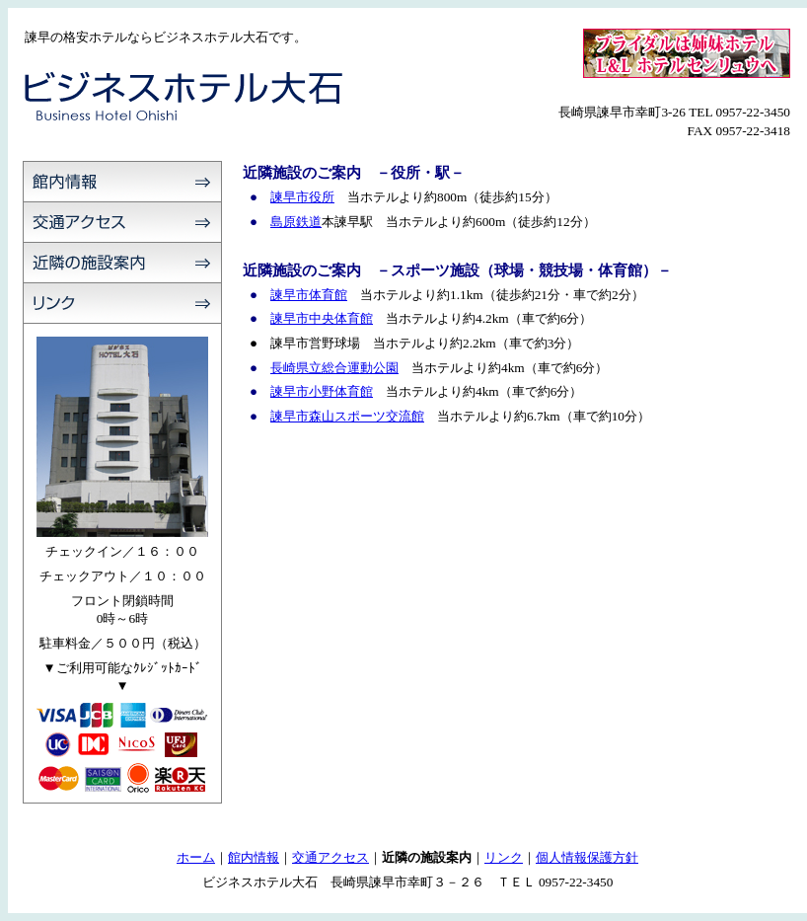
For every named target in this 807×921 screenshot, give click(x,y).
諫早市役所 (302, 197)
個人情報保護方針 (587, 857)
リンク (503, 857)
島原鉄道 (296, 221)
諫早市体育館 (308, 294)
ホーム (196, 857)
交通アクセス (330, 857)
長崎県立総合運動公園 (334, 367)
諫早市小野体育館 (321, 391)
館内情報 (253, 857)
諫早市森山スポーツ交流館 (347, 416)
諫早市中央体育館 (321, 318)
